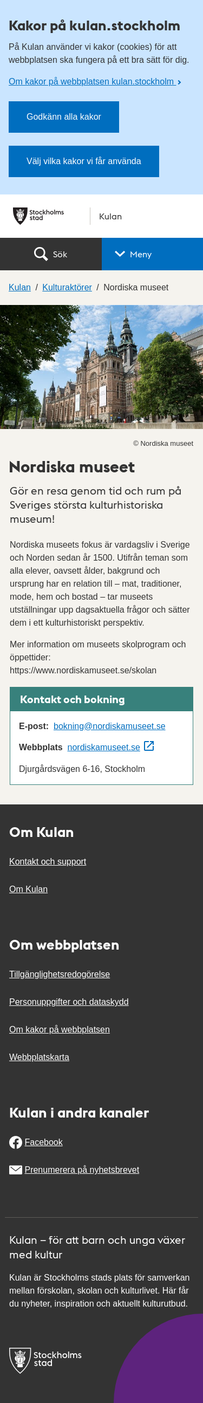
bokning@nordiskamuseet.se (110, 726)
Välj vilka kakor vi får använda (84, 161)
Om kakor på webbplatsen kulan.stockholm (92, 81)
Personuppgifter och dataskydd (69, 1001)
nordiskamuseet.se (104, 747)
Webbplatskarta (39, 1057)
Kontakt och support (47, 861)
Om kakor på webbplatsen (59, 1029)
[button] (153, 254)
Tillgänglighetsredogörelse (59, 974)
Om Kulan (28, 889)
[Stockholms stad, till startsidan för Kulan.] (101, 216)
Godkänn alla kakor (64, 116)
